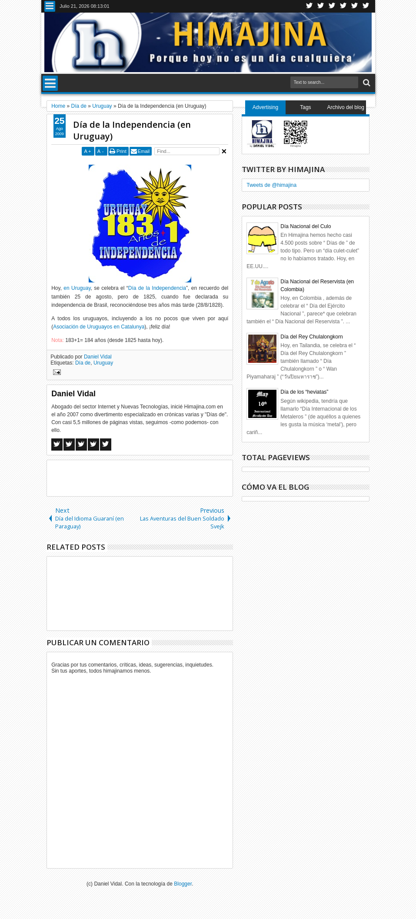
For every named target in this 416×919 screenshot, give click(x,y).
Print (121, 151)
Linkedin (354, 6)
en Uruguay (76, 288)
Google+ (332, 6)
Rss (343, 6)
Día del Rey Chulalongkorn (311, 337)
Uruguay (103, 363)
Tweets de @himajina (271, 185)
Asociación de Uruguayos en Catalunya (98, 327)
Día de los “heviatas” (304, 392)
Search (365, 82)
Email (144, 151)
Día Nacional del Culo (305, 226)
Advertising (265, 107)
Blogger (183, 884)
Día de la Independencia (157, 288)
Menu (49, 6)
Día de (82, 363)
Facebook (320, 6)
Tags (305, 107)
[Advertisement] (148, 477)
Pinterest (366, 6)
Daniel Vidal (98, 357)
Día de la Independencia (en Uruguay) (132, 130)
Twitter (309, 6)
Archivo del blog (345, 107)
